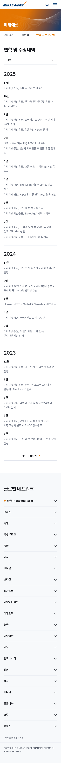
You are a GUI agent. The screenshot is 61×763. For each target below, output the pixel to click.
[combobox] (30, 60)
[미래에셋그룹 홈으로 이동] (15, 5)
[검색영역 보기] (47, 5)
